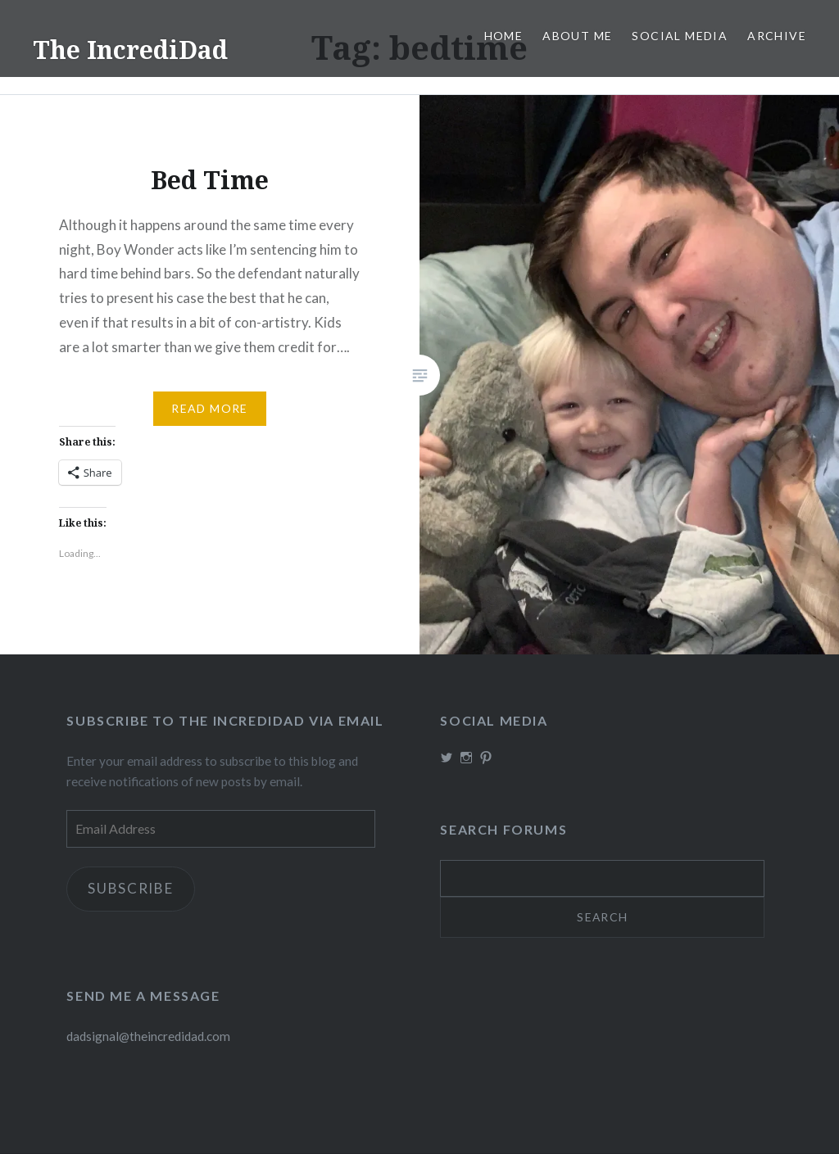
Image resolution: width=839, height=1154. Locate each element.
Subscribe (131, 889)
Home (504, 36)
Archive (776, 36)
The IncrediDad (130, 49)
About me (577, 36)
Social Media (680, 36)
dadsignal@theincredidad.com (148, 1037)
